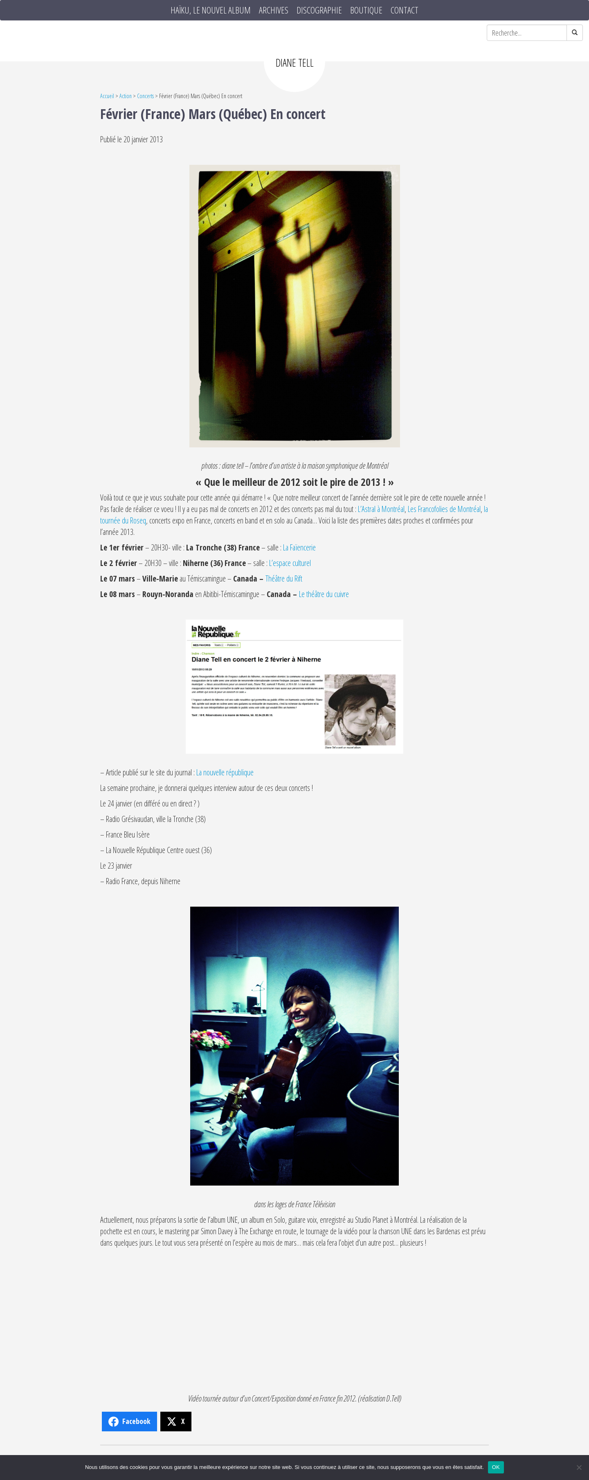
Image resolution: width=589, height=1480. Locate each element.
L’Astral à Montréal (381, 508)
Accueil (107, 96)
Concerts (145, 96)
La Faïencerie (299, 547)
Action (125, 96)
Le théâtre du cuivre (324, 594)
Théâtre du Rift (283, 578)
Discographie (319, 10)
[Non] (579, 1467)
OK (496, 1467)
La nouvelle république (225, 772)
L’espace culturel (290, 562)
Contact (404, 10)
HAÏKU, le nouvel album (211, 10)
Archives (273, 10)
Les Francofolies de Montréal (444, 508)
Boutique (366, 10)
